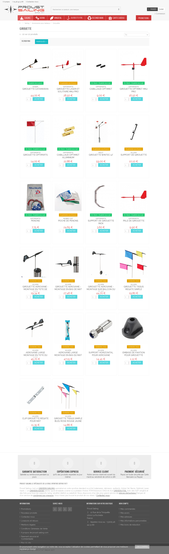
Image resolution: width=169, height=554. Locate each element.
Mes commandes (127, 509)
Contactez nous (103, 495)
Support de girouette (134, 155)
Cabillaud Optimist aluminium (68, 156)
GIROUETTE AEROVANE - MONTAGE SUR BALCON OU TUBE (101, 289)
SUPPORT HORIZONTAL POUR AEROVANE (101, 353)
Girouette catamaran (35, 89)
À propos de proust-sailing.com (34, 533)
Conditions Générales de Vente (34, 529)
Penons (35, 220)
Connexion (160, 14)
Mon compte (123, 503)
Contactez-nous (28, 517)
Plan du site (26, 543)
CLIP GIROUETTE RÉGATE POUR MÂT (35, 419)
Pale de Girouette (133, 220)
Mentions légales (28, 525)
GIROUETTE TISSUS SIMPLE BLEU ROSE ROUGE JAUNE (68, 419)
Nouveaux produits (29, 513)
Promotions (26, 509)
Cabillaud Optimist (101, 89)
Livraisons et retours (29, 521)
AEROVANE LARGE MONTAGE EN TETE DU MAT (35, 355)
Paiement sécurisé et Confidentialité (30, 537)
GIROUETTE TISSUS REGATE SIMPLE (134, 288)
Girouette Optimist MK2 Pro (134, 90)
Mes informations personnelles (133, 521)
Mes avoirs (124, 513)
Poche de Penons (68, 220)
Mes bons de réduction (130, 525)
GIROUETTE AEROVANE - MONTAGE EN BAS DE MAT (68, 288)
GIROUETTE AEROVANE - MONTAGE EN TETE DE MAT (35, 289)
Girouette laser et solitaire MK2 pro (68, 90)
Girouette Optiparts (35, 155)
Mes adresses (126, 517)
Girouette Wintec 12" (101, 155)
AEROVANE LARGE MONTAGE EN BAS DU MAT (68, 353)
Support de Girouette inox (101, 222)
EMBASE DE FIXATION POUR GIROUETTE (133, 353)
